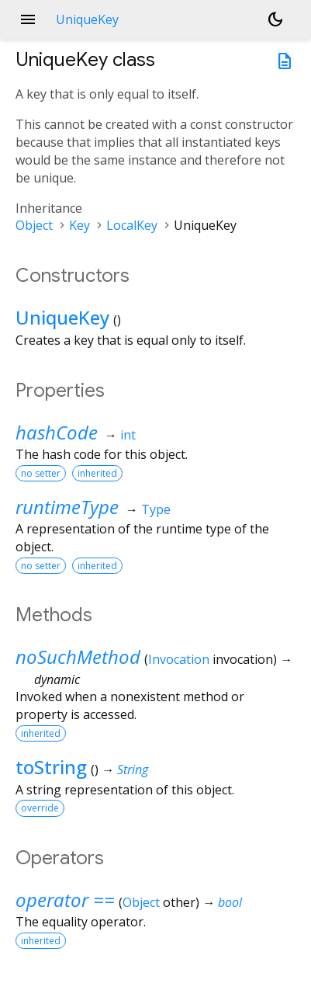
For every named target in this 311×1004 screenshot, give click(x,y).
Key (79, 225)
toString (51, 767)
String (132, 769)
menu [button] (28, 19)
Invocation (178, 659)
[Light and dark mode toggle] (275, 19)
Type (156, 509)
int (128, 434)
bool (230, 902)
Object (34, 225)
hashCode (57, 432)
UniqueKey (62, 317)
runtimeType (67, 506)
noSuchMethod (78, 656)
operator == (65, 899)
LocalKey (131, 225)
